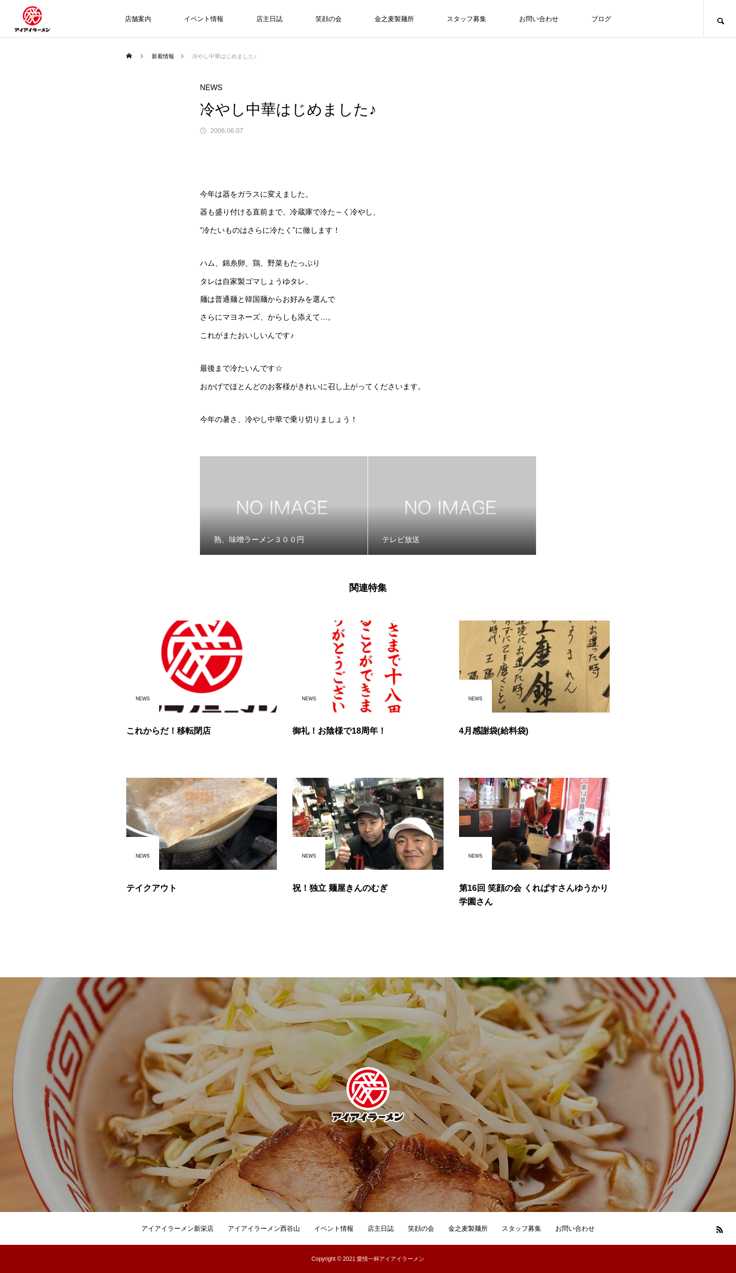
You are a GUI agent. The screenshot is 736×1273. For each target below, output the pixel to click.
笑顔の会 (328, 19)
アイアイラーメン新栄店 (177, 1228)
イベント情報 (203, 19)
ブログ (601, 19)
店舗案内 (138, 19)
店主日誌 (269, 19)
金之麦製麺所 (394, 19)
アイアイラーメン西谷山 (264, 1228)
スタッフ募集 (466, 19)
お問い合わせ (539, 19)
